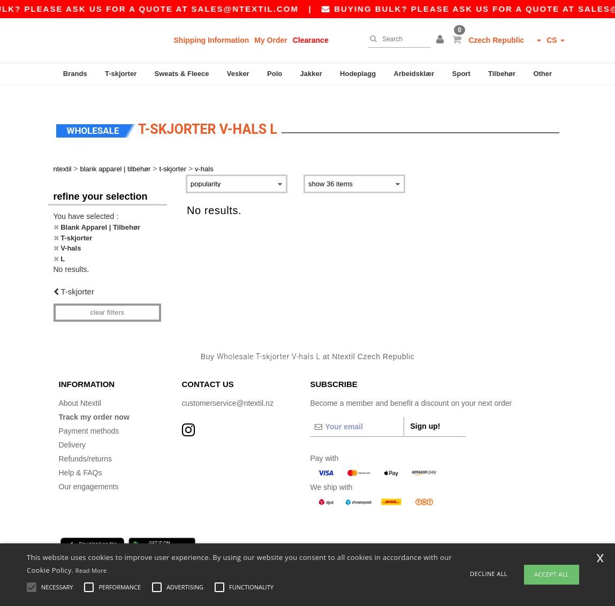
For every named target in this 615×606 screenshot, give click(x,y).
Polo (274, 74)
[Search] (397, 39)
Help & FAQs (80, 457)
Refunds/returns (85, 444)
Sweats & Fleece (182, 74)
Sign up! (426, 411)
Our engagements (89, 471)
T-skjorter (120, 74)
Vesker (238, 74)
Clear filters (107, 297)
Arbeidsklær (414, 74)
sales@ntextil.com (256, 8)
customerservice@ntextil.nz (228, 388)
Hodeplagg (358, 74)
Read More (91, 570)
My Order (270, 40)
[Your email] (357, 411)
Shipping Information (211, 40)
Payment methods (89, 416)
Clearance (311, 40)
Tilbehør (501, 74)
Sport (461, 74)
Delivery (72, 430)
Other (542, 74)
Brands (75, 74)
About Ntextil (80, 388)
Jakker (311, 74)
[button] (441, 40)
